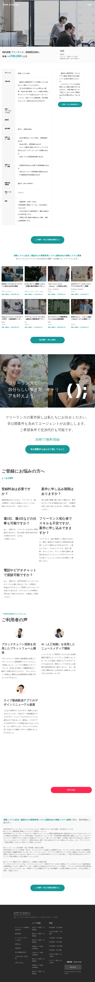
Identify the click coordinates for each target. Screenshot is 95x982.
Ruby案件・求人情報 (55, 927)
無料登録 (71, 790)
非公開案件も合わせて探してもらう (47, 449)
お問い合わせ (19, 962)
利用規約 (18, 948)
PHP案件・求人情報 (55, 950)
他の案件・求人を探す (47, 340)
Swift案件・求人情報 (55, 942)
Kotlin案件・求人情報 (55, 946)
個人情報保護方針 (20, 952)
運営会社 (18, 944)
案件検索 (18, 934)
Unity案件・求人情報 (55, 938)
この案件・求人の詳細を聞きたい (70, 104)
